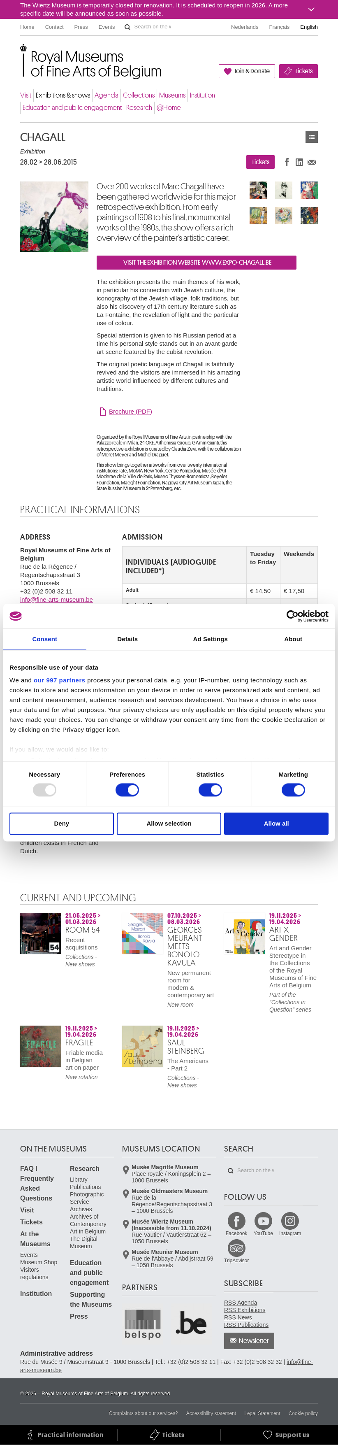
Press (81, 27)
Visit (25, 95)
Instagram (290, 1233)
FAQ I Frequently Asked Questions (37, 1183)
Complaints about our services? (143, 1413)
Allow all (276, 823)
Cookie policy (303, 1413)
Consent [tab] (44, 638)
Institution (202, 95)
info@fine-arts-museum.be (56, 599)
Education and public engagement (72, 107)
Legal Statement (262, 1413)
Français (279, 27)
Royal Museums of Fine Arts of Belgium (19, 53)
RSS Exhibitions (244, 1310)
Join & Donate (252, 71)
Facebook (237, 1233)
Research (139, 107)
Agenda (106, 95)
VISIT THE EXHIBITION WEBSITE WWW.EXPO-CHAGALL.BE (196, 262)
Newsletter (254, 1341)
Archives (81, 1209)
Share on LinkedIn (299, 162)
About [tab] (293, 638)
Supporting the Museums (91, 1299)
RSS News (238, 1317)
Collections (139, 95)
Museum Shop (38, 1262)
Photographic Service (87, 1198)
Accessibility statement (211, 1413)
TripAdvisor (236, 1261)
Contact (54, 27)
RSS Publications (246, 1325)
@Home (169, 107)
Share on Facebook (287, 162)
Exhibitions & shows (63, 95)
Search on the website (127, 27)
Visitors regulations (34, 1273)
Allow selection (168, 823)
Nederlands (245, 27)
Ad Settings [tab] (210, 638)
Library (79, 1179)
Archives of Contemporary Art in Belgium (88, 1224)
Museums (172, 95)
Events (107, 27)
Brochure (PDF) (130, 411)
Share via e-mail (312, 162)
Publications (85, 1187)
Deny (61, 823)
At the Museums (35, 1239)
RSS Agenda (240, 1302)
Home (27, 27)
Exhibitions (312, 137)
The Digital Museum (83, 1243)
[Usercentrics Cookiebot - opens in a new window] (293, 616)
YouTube (263, 1233)
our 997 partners (60, 680)
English (309, 27)
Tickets (304, 71)
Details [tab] (127, 638)
